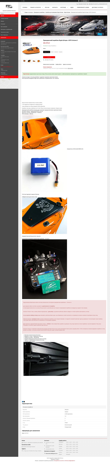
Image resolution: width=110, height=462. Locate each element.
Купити (49, 57)
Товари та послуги (35, 7)
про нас (47, 7)
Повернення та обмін (83, 7)
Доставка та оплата (97, 7)
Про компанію (4, 26)
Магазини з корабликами (6, 29)
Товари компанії (4, 18)
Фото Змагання (4, 35)
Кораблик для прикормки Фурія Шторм (54, 12)
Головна (24, 7)
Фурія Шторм (67, 12)
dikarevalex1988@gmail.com (7, 66)
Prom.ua (61, 458)
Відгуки (2, 21)
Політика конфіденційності (70, 460)
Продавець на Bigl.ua (55, 459)
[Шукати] (16, 13)
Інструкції (3, 24)
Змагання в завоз (5, 32)
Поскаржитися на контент (59, 460)
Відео (72, 7)
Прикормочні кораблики (39, 12)
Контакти (55, 7)
